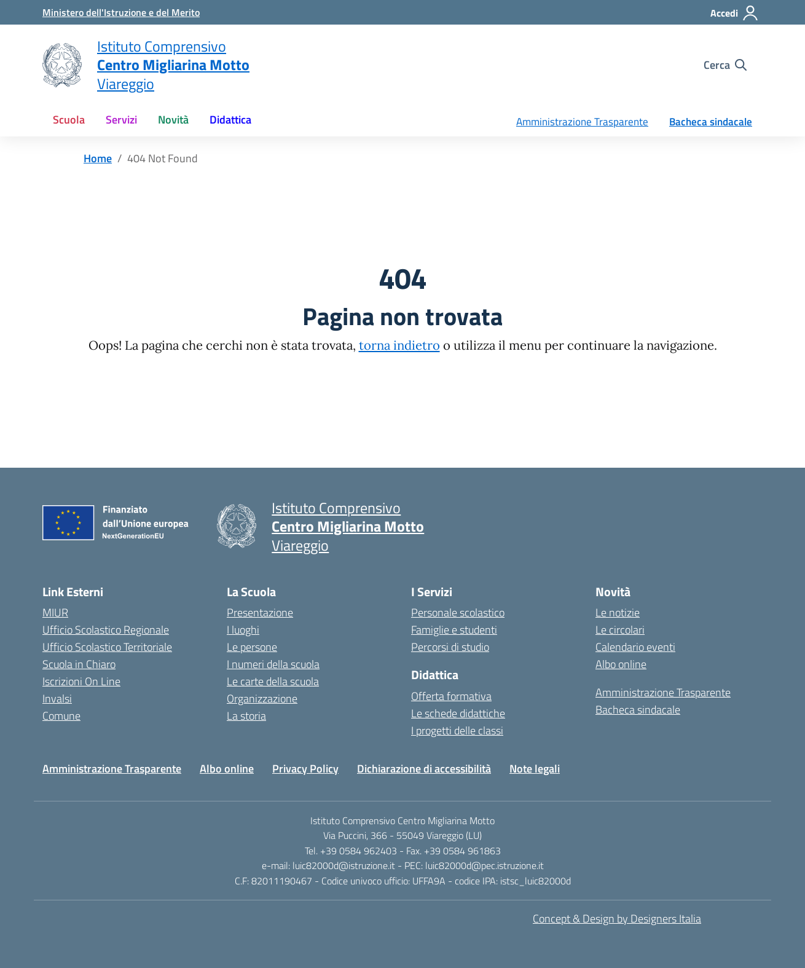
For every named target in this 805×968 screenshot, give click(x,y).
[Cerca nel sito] (725, 65)
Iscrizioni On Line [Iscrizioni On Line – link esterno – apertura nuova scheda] (81, 681)
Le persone (252, 647)
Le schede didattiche (458, 713)
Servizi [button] (121, 119)
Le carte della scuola (273, 681)
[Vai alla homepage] (62, 65)
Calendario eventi (635, 647)
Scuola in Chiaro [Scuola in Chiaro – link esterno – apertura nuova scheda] (79, 664)
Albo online (620, 664)
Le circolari (620, 629)
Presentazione (260, 612)
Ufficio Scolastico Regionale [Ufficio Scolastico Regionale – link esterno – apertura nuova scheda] (105, 629)
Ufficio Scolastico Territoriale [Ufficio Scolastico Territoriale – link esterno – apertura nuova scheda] (107, 647)
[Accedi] (735, 13)
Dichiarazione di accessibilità (424, 768)
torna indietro (399, 345)
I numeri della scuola (273, 664)
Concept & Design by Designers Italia (617, 918)
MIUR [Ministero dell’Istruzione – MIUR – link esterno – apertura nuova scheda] (55, 612)
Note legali (534, 768)
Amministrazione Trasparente (582, 122)
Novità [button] (173, 119)
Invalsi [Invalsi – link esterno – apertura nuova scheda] (57, 698)
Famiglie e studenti (454, 629)
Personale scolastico (458, 612)
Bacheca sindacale (710, 122)
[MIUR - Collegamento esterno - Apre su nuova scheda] (121, 12)
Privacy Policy (305, 768)
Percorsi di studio (450, 647)
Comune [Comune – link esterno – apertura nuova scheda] (61, 715)
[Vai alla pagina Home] (98, 158)
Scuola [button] (69, 119)
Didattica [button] (230, 119)
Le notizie (617, 612)
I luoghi (243, 629)
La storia (246, 715)
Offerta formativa (451, 696)
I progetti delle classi (457, 730)
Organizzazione (262, 698)
